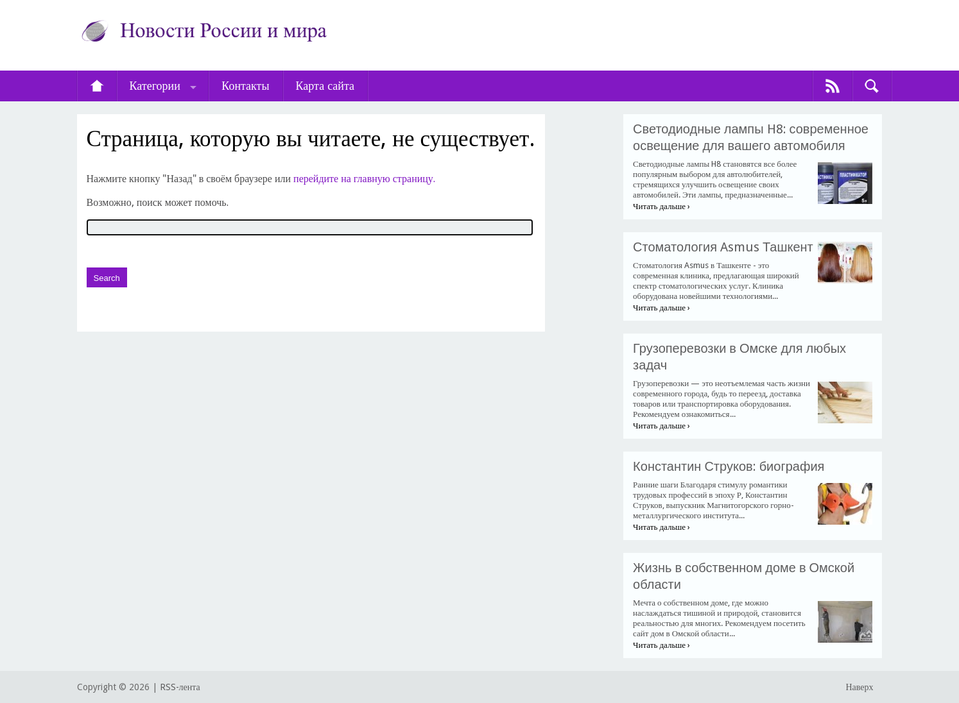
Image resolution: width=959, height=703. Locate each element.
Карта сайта (325, 85)
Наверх (859, 687)
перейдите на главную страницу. (364, 179)
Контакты (245, 85)
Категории (155, 85)
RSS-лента (180, 687)
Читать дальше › (661, 206)
